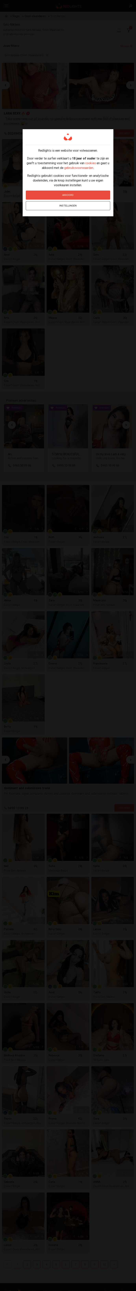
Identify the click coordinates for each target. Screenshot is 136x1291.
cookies (90, 163)
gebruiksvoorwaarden (78, 168)
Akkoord (68, 195)
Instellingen (68, 205)
